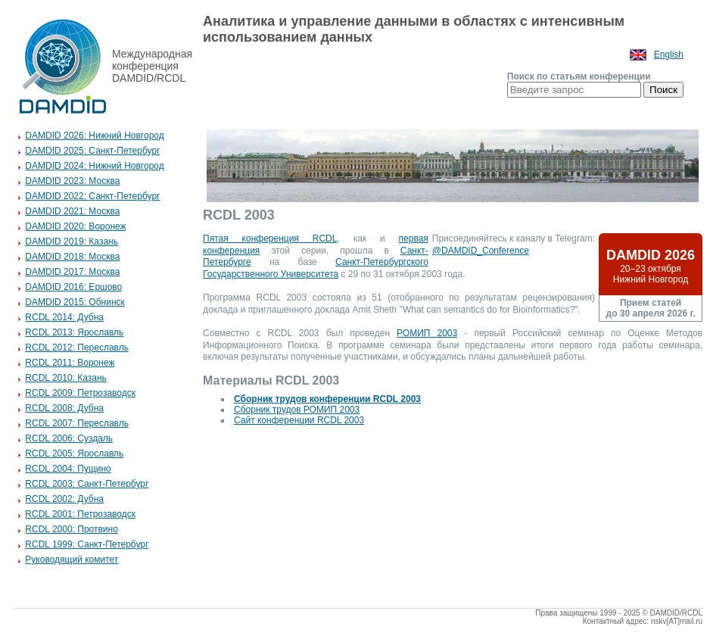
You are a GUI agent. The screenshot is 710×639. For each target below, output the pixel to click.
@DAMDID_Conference (480, 250)
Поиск (663, 89)
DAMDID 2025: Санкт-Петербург (92, 150)
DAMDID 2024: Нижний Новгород (94, 166)
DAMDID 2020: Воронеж (75, 226)
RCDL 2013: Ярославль (74, 332)
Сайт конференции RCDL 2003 (299, 420)
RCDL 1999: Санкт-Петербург (86, 544)
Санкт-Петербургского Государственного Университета (315, 268)
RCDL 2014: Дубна (64, 317)
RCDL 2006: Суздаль (69, 438)
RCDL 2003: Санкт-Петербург (86, 483)
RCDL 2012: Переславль (77, 347)
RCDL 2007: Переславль (77, 423)
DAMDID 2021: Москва (72, 211)
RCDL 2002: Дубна (64, 499)
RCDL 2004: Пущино (68, 468)
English (669, 54)
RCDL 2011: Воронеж (69, 362)
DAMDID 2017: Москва (72, 272)
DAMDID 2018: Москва (72, 256)
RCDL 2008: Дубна (64, 408)
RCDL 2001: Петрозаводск (80, 514)
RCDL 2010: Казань (66, 377)
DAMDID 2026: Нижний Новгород (94, 135)
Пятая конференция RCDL (270, 238)
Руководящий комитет (71, 559)
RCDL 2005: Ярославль (74, 453)
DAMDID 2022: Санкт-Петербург (92, 196)
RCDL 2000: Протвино (71, 529)
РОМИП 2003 (427, 333)
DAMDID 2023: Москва (72, 181)
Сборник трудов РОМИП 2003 (297, 409)
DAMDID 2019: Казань (71, 241)
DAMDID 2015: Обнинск (74, 302)
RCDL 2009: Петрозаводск (80, 393)
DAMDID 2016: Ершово (73, 287)
